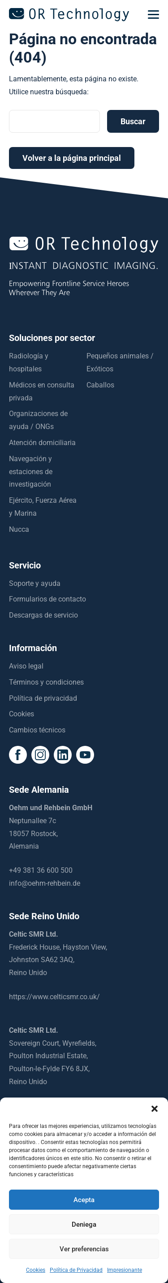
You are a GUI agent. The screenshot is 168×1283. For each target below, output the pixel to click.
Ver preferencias (84, 1249)
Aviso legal (26, 666)
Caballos (100, 385)
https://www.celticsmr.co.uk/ (54, 997)
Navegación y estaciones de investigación (30, 471)
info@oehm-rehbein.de (44, 883)
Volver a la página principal (71, 158)
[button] (154, 1108)
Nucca (19, 529)
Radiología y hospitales (28, 362)
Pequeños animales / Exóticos (120, 362)
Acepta (84, 1200)
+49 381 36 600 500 (41, 870)
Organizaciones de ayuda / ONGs (38, 420)
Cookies (21, 714)
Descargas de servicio (43, 615)
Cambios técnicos (37, 730)
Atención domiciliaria (42, 442)
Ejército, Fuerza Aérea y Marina (43, 506)
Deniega (84, 1224)
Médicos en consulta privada (41, 391)
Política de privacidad (43, 698)
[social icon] (18, 755)
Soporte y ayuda (34, 583)
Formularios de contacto (47, 599)
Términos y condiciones (46, 682)
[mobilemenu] (153, 14)
